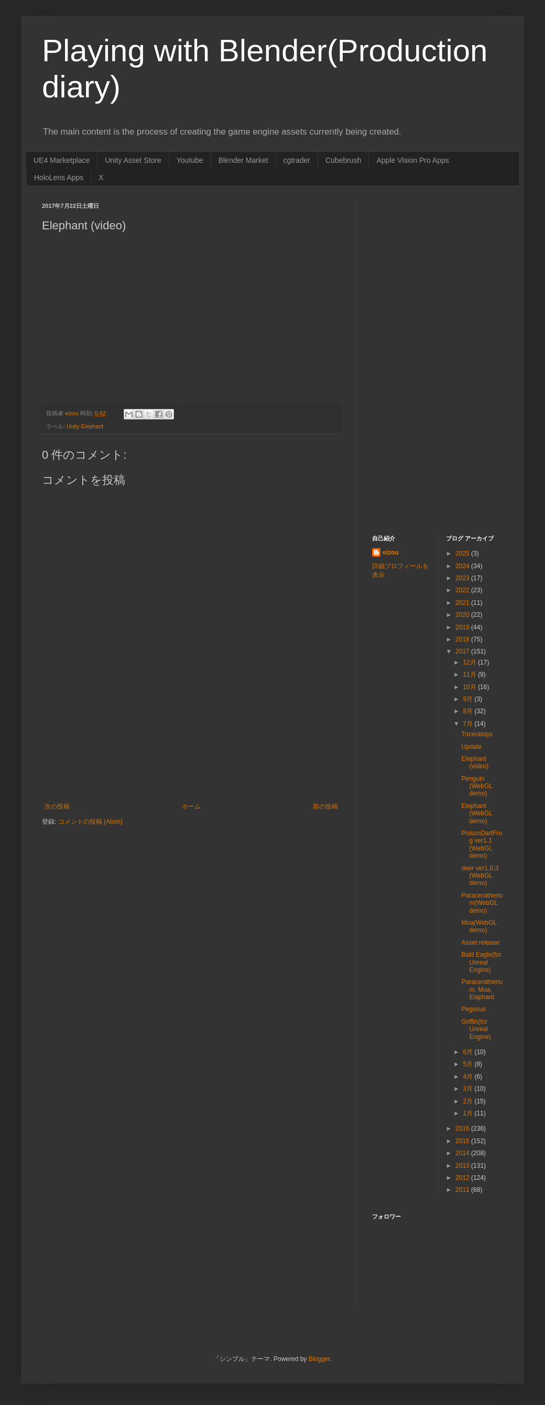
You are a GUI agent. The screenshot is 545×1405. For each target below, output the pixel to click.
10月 (470, 687)
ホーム (191, 806)
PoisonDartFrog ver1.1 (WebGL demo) (481, 844)
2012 (463, 1177)
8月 (468, 711)
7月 (468, 723)
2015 (463, 1141)
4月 (468, 1076)
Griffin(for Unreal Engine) (475, 1029)
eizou (391, 552)
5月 (468, 1064)
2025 (463, 553)
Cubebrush (343, 160)
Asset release (480, 942)
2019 (463, 627)
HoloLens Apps (58, 177)
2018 (463, 639)
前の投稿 (325, 806)
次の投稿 (57, 806)
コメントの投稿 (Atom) (90, 821)
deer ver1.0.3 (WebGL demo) (479, 876)
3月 (468, 1088)
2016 (463, 1128)
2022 (463, 590)
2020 (463, 614)
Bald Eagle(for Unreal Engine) (481, 962)
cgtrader (297, 160)
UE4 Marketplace (62, 160)
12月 (470, 662)
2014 (463, 1153)
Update (471, 746)
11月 (470, 674)
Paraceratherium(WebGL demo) (482, 903)
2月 (468, 1101)
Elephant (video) (474, 762)
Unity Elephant (85, 426)
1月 (468, 1113)
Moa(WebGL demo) (478, 926)
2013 (463, 1165)
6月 (468, 1052)
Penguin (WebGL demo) (476, 786)
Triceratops (477, 734)
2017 (463, 651)
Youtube (190, 160)
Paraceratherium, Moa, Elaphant (482, 989)
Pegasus (473, 1009)
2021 (463, 602)
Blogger (319, 1359)
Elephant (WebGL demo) (476, 813)
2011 (463, 1189)
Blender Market (243, 160)
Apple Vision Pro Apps (412, 160)
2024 (463, 566)
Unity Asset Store (133, 160)
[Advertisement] (191, 757)
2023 (463, 578)
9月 (468, 699)
